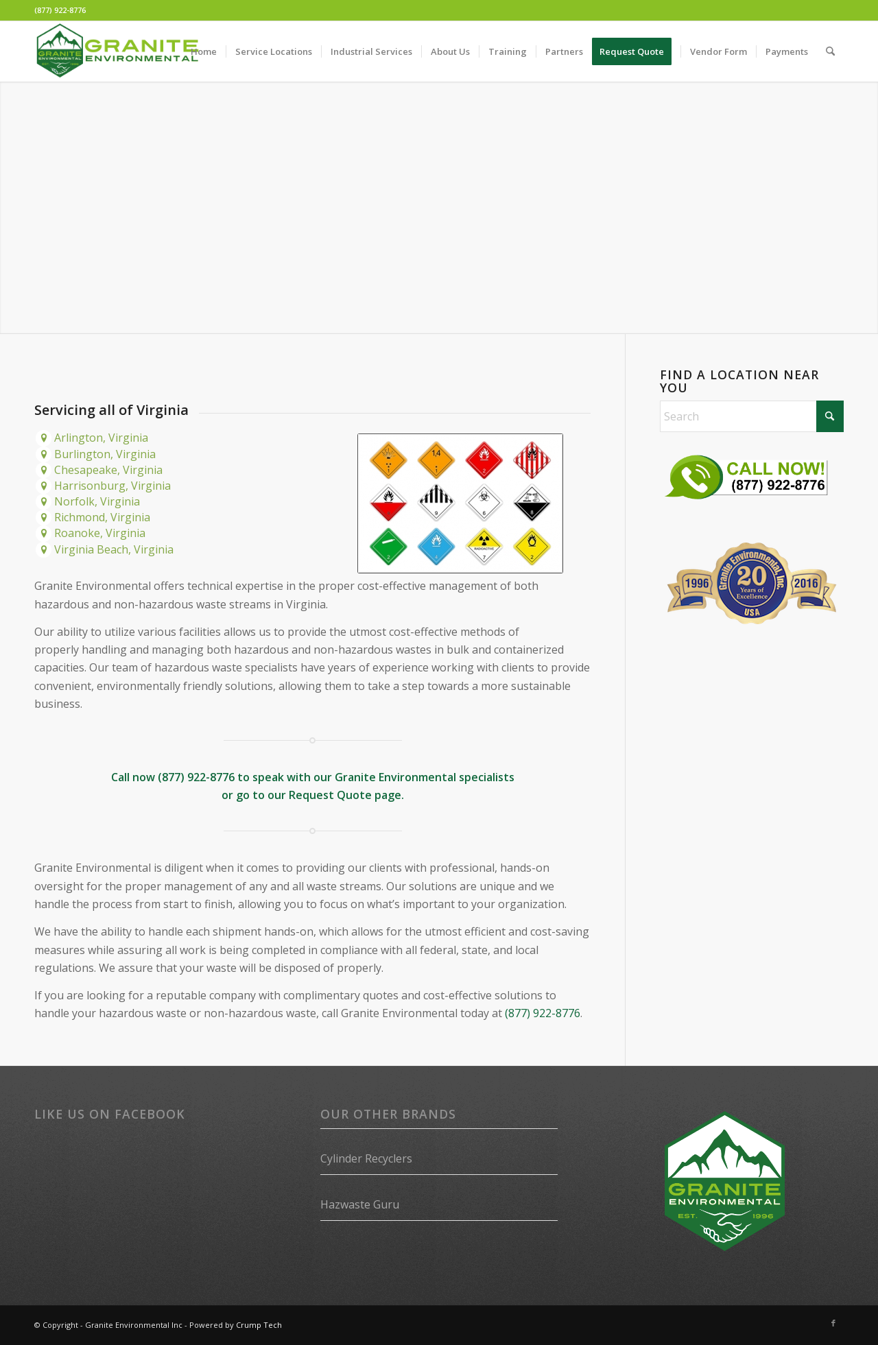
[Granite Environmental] (117, 51)
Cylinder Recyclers (366, 1158)
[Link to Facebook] (833, 1323)
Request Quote (330, 794)
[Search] (830, 51)
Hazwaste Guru (359, 1204)
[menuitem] (204, 51)
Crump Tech (259, 1325)
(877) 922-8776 (60, 10)
